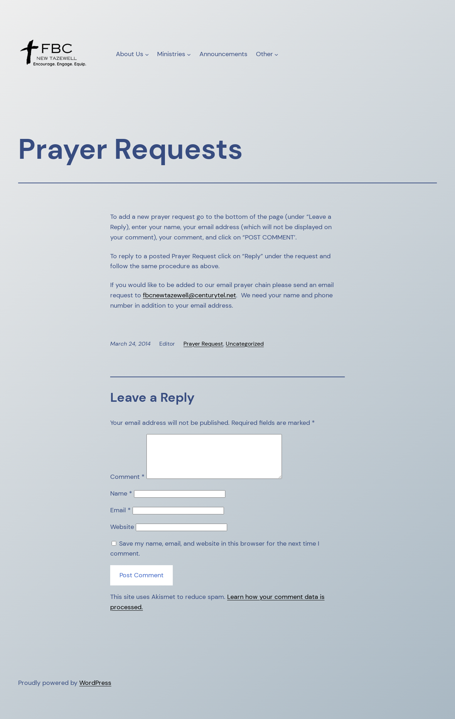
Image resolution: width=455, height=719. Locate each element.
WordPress (95, 691)
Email (120, 518)
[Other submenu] (276, 54)
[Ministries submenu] (189, 54)
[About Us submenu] (147, 54)
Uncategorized (245, 343)
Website (122, 535)
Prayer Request (203, 343)
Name (121, 502)
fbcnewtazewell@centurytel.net (189, 295)
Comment (127, 485)
